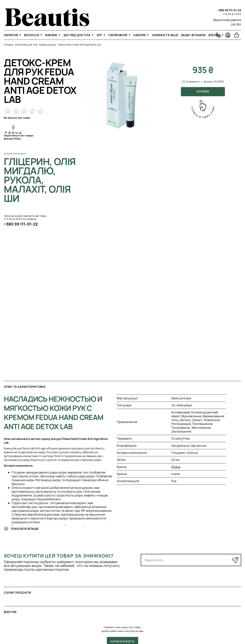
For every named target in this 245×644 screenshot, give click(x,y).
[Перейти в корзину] (237, 35)
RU (239, 24)
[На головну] (47, 25)
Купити (203, 91)
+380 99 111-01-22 (229, 10)
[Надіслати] (235, 560)
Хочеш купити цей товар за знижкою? (59, 556)
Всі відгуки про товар (17, 117)
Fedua (175, 467)
